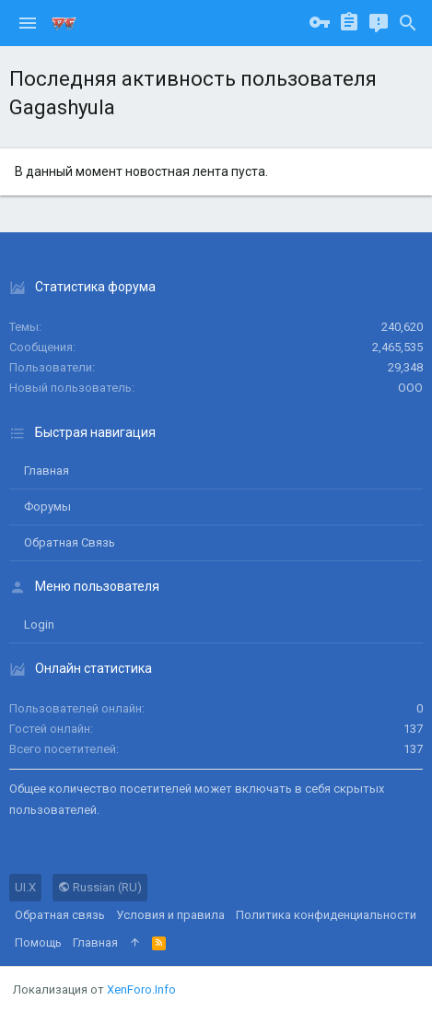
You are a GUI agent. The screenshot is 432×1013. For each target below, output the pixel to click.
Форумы (47, 506)
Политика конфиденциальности (326, 915)
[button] (27, 23)
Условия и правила (170, 915)
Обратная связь (69, 542)
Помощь (38, 942)
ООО (410, 388)
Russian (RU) (100, 887)
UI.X (25, 887)
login (39, 624)
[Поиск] (408, 23)
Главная (46, 470)
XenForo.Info (141, 989)
